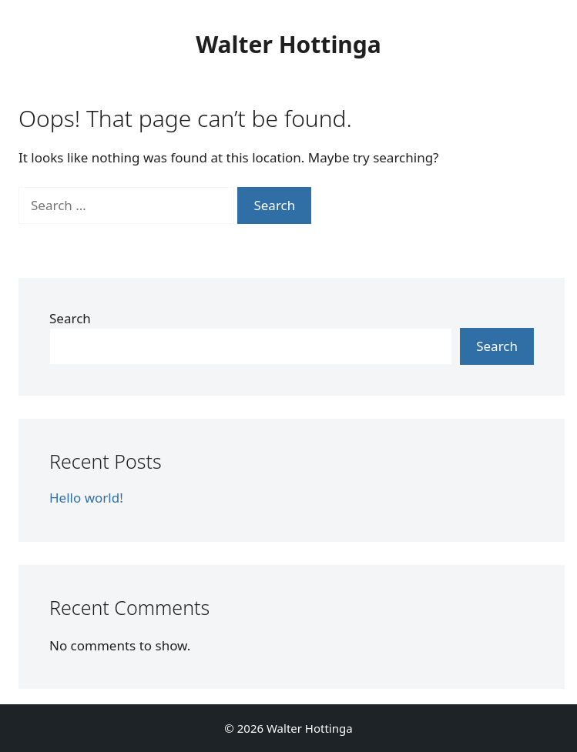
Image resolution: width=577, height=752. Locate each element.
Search (70, 318)
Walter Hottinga (288, 44)
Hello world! (86, 497)
